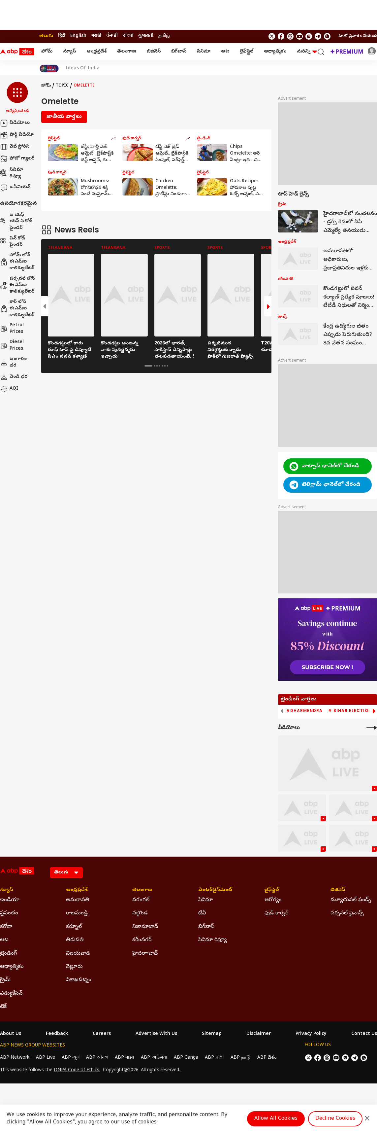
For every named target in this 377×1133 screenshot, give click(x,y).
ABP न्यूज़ (70, 1058)
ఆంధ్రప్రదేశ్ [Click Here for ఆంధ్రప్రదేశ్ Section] (77, 890)
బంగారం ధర (13, 362)
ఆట (225, 52)
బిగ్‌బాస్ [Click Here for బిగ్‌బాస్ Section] (206, 927)
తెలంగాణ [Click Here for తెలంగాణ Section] (142, 890)
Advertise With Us (156, 1034)
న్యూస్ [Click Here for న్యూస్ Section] (6, 890)
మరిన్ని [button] (307, 52)
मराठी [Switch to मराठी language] (96, 36)
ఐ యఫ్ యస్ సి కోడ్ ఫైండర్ (16, 221)
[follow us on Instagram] (309, 36)
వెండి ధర (14, 377)
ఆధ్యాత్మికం (275, 52)
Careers (102, 1034)
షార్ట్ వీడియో (17, 135)
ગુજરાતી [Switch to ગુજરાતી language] (145, 36)
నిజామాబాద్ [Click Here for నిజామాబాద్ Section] (145, 927)
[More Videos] (371, 727)
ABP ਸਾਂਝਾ (214, 1058)
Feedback (57, 1034)
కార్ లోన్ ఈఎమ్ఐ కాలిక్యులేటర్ (17, 308)
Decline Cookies (335, 1118)
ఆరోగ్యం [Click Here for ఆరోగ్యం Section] (273, 900)
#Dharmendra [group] (304, 710)
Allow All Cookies (276, 1118)
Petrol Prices (12, 328)
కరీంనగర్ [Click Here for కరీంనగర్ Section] (141, 940)
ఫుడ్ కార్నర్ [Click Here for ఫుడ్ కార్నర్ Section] (276, 913)
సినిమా (203, 52)
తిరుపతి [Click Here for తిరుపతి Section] (75, 940)
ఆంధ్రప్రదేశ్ (96, 52)
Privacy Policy (311, 1034)
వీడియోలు (15, 123)
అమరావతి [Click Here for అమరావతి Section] (77, 900)
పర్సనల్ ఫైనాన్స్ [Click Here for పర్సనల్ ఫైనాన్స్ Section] (347, 913)
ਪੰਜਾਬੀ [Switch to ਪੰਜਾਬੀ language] (112, 36)
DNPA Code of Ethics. (77, 1070)
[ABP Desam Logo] (17, 52)
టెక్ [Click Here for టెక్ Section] (3, 1006)
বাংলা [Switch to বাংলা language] (128, 36)
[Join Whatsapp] (327, 36)
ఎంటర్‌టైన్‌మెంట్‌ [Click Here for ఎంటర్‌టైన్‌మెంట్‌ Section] (215, 890)
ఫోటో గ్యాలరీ (17, 159)
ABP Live (45, 1058)
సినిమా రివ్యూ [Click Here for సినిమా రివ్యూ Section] (212, 940)
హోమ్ (46, 52)
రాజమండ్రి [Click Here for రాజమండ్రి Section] (77, 913)
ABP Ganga (186, 1058)
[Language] (66, 872)
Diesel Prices (12, 345)
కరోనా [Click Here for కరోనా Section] (6, 927)
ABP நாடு (241, 1058)
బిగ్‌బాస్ (178, 52)
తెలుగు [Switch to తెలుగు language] (46, 36)
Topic (62, 86)
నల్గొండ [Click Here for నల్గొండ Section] (140, 913)
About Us (10, 1034)
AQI (9, 389)
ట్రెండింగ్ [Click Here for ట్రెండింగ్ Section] (8, 953)
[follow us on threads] (290, 36)
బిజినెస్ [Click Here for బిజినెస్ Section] (337, 890)
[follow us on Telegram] (318, 36)
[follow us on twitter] (272, 36)
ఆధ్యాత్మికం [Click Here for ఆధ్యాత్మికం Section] (12, 967)
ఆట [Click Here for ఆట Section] (4, 940)
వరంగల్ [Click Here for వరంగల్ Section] (140, 900)
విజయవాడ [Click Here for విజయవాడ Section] (78, 953)
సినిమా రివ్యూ (11, 173)
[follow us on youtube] (299, 36)
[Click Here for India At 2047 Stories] (49, 68)
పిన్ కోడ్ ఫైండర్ (12, 241)
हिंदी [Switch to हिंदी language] (61, 36)
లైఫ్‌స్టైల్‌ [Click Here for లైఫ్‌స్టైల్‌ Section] (272, 890)
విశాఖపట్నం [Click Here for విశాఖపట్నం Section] (78, 980)
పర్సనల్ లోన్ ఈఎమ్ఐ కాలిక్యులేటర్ (17, 285)
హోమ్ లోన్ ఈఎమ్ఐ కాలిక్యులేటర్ (17, 261)
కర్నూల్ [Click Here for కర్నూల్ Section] (74, 927)
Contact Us (364, 1034)
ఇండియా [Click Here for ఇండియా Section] (9, 900)
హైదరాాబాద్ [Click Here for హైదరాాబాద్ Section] (145, 953)
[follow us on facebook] (281, 36)
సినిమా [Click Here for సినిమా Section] (205, 900)
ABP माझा (124, 1058)
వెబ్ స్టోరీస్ (14, 147)
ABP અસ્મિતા (154, 1058)
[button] (17, 98)
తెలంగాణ (126, 52)
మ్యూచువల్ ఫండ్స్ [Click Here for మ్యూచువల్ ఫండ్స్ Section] (350, 900)
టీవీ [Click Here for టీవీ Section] (202, 913)
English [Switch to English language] (78, 36)
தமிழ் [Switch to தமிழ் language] (164, 36)
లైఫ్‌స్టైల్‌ (246, 52)
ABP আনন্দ (97, 1058)
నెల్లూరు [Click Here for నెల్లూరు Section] (74, 967)
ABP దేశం (267, 1058)
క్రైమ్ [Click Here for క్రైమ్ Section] (5, 980)
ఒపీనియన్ (15, 188)
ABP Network (14, 1058)
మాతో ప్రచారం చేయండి (357, 36)
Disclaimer (258, 1034)
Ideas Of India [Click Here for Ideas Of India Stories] (83, 68)
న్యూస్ (69, 52)
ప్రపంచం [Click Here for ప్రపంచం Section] (9, 913)
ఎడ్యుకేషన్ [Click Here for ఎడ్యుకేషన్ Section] (11, 993)
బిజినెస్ (154, 52)
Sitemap (212, 1034)
